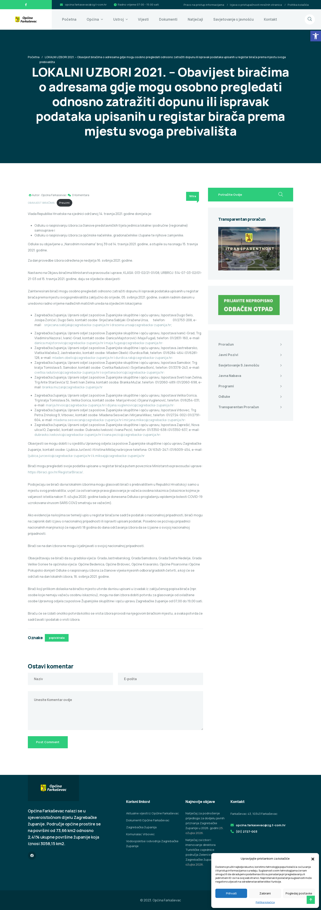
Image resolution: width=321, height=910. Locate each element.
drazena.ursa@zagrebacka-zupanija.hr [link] (141, 325)
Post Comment (48, 742)
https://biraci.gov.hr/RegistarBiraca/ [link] (55, 472)
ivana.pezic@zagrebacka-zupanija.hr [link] (131, 434)
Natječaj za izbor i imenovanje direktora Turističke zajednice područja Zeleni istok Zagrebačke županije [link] (200, 850)
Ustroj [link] (118, 19)
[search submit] (280, 194)
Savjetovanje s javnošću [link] (233, 19)
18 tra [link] (192, 196)
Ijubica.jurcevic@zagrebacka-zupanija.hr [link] (59, 455)
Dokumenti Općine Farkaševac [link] (148, 820)
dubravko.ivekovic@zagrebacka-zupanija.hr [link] (67, 434)
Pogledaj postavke (299, 893)
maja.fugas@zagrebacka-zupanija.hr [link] (133, 343)
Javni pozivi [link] (228, 355)
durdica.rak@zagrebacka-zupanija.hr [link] (143, 357)
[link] (315, 36)
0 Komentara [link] (80, 195)
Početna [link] (69, 19)
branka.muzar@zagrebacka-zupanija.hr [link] (72, 387)
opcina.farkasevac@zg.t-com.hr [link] (86, 4)
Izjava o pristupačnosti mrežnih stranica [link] (256, 5)
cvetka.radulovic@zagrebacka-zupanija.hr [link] (66, 372)
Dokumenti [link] (168, 19)
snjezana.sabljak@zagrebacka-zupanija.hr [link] (76, 325)
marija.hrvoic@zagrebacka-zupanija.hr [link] (75, 405)
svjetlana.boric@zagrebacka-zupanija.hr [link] (132, 372)
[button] (313, 859)
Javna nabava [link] (229, 375)
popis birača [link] (56, 638)
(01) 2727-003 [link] (246, 831)
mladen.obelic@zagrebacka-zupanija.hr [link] (82, 357)
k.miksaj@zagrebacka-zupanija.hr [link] (119, 455)
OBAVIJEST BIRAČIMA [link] (41, 203)
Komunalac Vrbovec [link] (140, 834)
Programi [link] (226, 386)
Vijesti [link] (143, 19)
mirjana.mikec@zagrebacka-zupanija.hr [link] (154, 420)
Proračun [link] (226, 344)
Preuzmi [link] (64, 203)
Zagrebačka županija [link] (141, 827)
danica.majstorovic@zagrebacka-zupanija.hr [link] (68, 343)
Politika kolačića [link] (265, 902)
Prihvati (231, 893)
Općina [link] (93, 19)
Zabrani (265, 893)
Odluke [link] (224, 396)
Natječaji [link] (195, 19)
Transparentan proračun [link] (238, 407)
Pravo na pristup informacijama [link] (204, 5)
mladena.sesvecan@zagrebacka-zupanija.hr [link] (87, 420)
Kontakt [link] (270, 19)
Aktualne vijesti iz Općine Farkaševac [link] (152, 813)
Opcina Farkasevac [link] (54, 195)
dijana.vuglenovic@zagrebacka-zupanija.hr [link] (140, 405)
